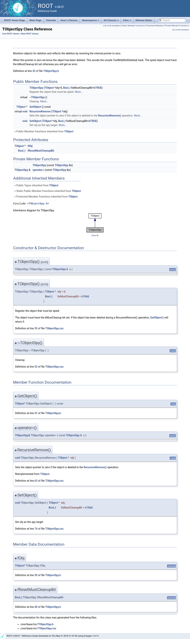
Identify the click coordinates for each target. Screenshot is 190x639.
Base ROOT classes (30, 33)
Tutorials (51, 20)
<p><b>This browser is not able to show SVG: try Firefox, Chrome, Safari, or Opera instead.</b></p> (95, 222)
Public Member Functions (133, 25)
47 (35, 413)
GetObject (35, 106)
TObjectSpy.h (51, 70)
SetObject (35, 120)
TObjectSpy (36, 87)
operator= (38, 169)
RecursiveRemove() (109, 115)
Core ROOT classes (10, 33)
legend (95, 235)
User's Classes (69, 20)
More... (79, 91)
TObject (49, 87)
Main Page (35, 20)
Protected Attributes (154, 25)
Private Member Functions (176, 25)
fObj (30, 145)
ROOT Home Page (14, 20)
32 (33, 70)
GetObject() (157, 317)
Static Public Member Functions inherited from (47, 190)
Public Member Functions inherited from (43, 131)
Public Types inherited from (36, 185)
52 (35, 366)
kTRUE (98, 87)
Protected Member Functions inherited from (46, 196)
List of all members (111, 25)
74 (35, 528)
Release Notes (144, 20)
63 (35, 480)
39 (35, 575)
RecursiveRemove (40, 111)
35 (35, 328)
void (24, 111)
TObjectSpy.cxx (54, 328)
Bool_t (66, 87)
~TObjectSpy (37, 97)
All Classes (112, 21)
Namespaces (91, 21)
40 (35, 606)
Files (127, 21)
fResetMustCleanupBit (41, 150)
